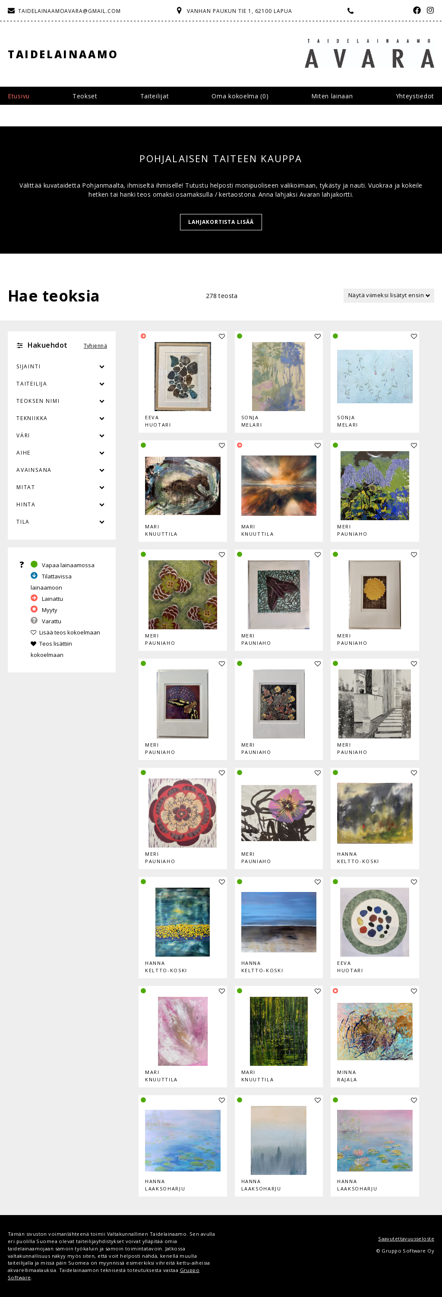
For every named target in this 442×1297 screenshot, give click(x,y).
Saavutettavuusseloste (406, 1238)
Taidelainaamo (63, 54)
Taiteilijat (154, 96)
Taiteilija (31, 383)
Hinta (26, 504)
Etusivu (19, 96)
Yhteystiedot (415, 96)
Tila (23, 521)
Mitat (25, 487)
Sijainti (28, 366)
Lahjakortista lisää (221, 222)
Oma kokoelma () (240, 96)
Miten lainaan (332, 96)
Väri (61, 436)
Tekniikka (32, 418)
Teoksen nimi (38, 401)
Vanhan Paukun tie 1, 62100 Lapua (239, 11)
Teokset (85, 96)
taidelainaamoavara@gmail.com (69, 11)
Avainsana (34, 470)
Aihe (23, 452)
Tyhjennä (95, 345)
